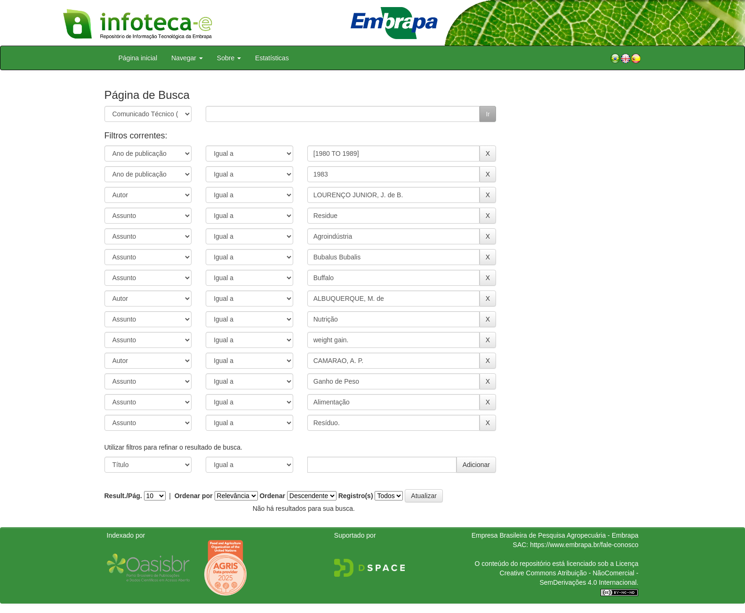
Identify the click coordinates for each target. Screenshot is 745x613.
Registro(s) (355, 496)
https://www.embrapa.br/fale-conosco (584, 544)
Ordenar (272, 496)
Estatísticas (272, 58)
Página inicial (138, 58)
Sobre (229, 58)
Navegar (187, 58)
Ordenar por (194, 496)
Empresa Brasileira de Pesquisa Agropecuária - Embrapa (555, 535)
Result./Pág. (123, 496)
